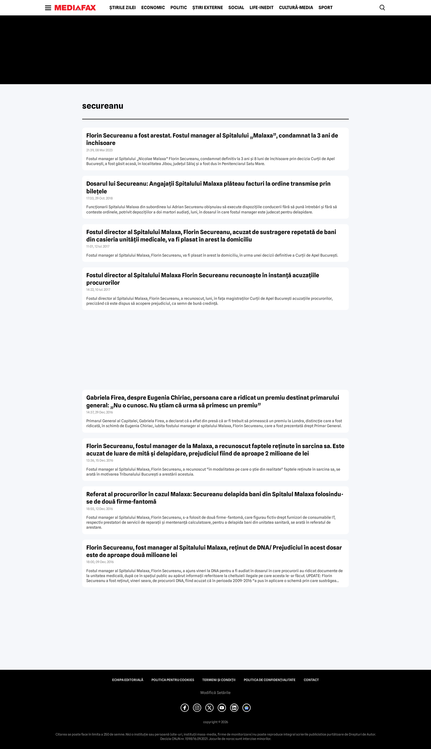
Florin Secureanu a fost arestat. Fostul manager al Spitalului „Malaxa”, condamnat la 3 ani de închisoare (212, 139)
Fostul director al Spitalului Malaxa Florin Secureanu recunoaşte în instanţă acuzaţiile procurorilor (202, 279)
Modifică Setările (215, 692)
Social (236, 8)
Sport (326, 8)
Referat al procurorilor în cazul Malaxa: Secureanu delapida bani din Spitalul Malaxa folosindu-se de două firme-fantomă (214, 498)
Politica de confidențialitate (269, 680)
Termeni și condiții (219, 680)
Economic (153, 8)
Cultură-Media (296, 8)
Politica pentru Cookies (172, 680)
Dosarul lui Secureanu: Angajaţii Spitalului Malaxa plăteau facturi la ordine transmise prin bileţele (208, 187)
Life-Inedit (261, 8)
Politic (178, 8)
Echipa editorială (127, 680)
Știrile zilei (122, 8)
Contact (311, 680)
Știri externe (207, 8)
